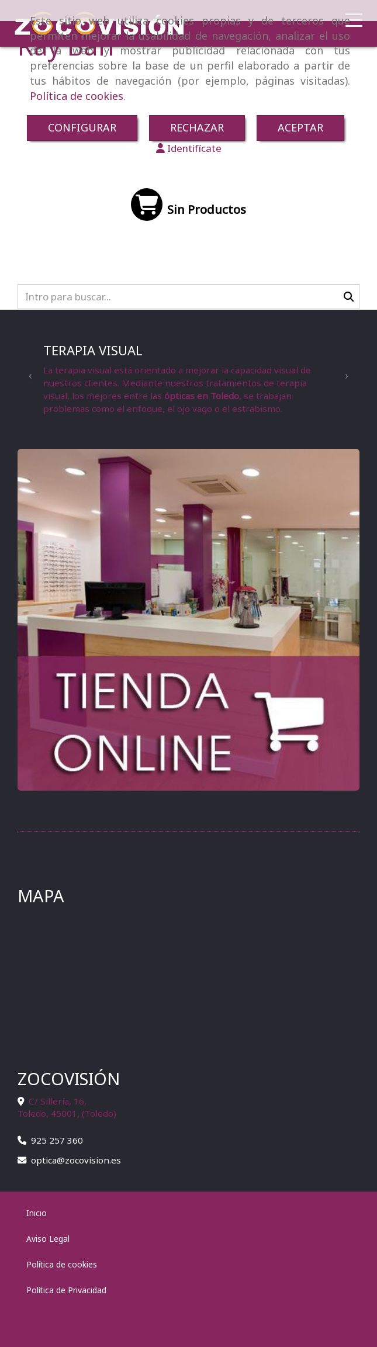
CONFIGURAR (82, 127)
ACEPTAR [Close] (300, 127)
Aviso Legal (48, 1238)
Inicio (36, 1212)
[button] (188, 148)
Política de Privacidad (66, 1290)
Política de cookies (76, 96)
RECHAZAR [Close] (197, 127)
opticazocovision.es (76, 1160)
